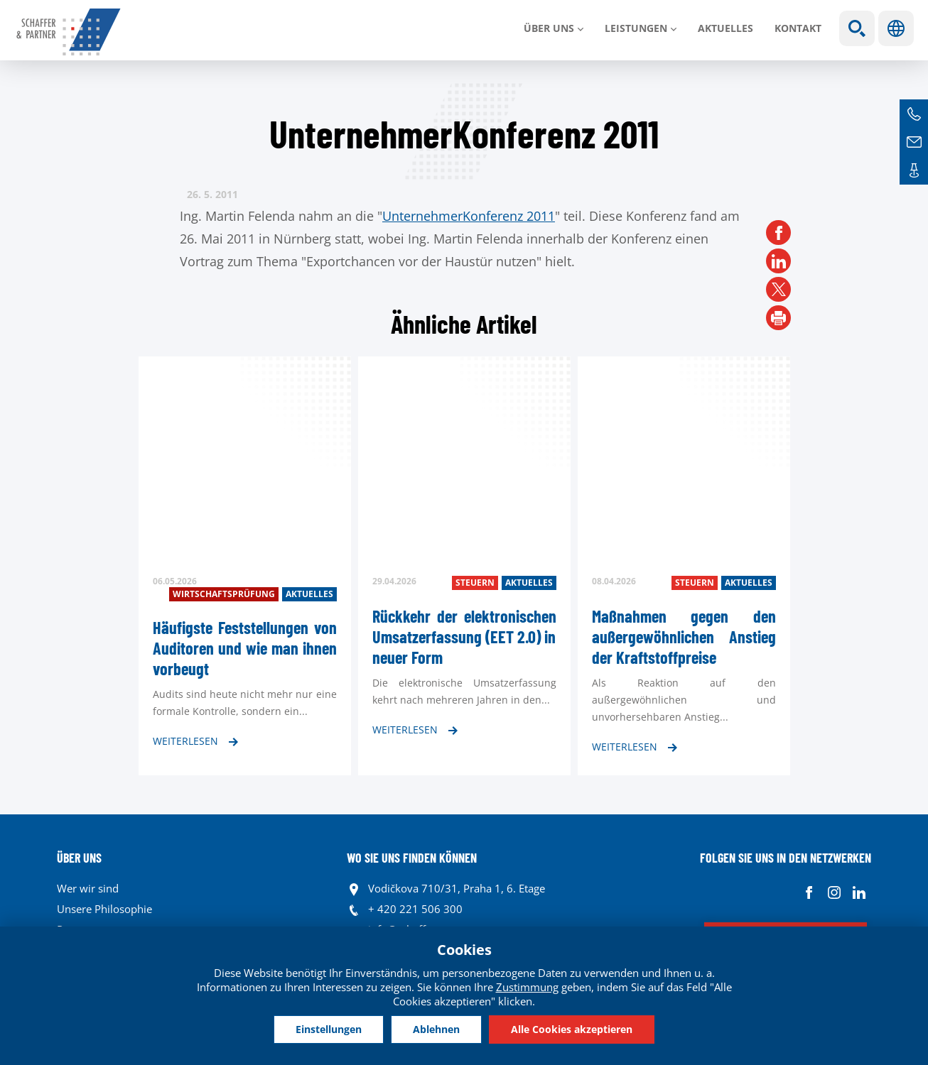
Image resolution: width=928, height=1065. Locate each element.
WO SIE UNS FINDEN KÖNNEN (412, 857)
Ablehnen (436, 1029)
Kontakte (914, 170)
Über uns (549, 28)
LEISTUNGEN (636, 28)
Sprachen (896, 28)
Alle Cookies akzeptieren (571, 1029)
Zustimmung (527, 987)
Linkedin (858, 892)
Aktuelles (725, 28)
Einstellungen (329, 1029)
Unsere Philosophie (104, 909)
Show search (857, 28)
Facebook (809, 892)
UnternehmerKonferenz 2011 (468, 215)
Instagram (833, 892)
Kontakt (798, 28)
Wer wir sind (88, 888)
